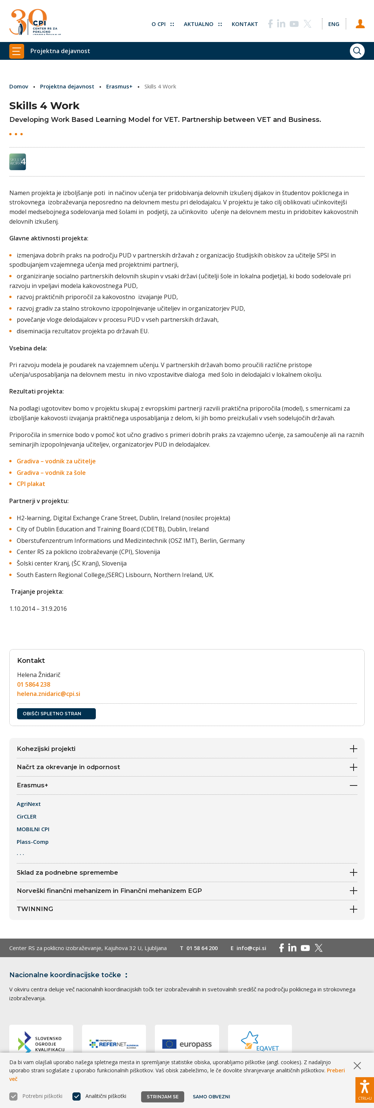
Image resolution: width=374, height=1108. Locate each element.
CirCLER (26, 817)
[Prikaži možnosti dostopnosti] (364, 1089)
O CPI (161, 22)
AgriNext (29, 805)
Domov (19, 86)
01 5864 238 (33, 684)
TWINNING (187, 911)
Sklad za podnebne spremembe (187, 874)
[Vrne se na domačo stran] (35, 22)
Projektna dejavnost (68, 86)
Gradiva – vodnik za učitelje (56, 461)
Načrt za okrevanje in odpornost (187, 767)
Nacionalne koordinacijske (69, 977)
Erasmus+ (121, 86)
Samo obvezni (211, 1096)
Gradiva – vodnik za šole (51, 472)
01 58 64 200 (203, 950)
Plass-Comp (33, 842)
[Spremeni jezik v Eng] (333, 22)
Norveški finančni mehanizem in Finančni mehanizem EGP (187, 892)
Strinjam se (163, 1096)
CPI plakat (31, 484)
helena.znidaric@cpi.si (48, 694)
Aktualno (202, 22)
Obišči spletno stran (56, 713)
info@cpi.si (255, 950)
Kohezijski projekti (187, 748)
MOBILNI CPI (33, 830)
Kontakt (244, 22)
